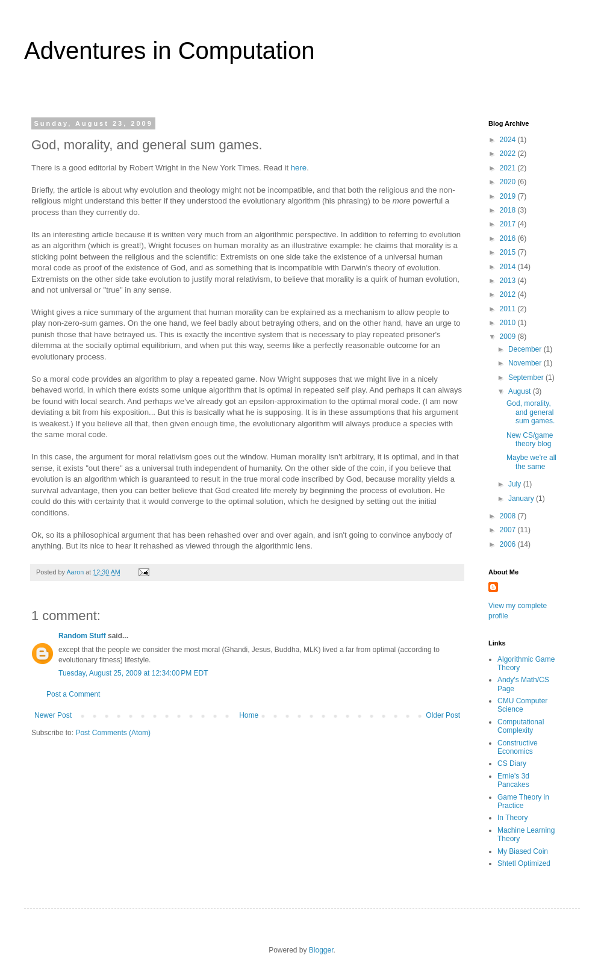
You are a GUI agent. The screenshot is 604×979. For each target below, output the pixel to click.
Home (248, 715)
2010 (509, 323)
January (522, 498)
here (299, 167)
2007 (509, 530)
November (526, 363)
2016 (509, 238)
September (527, 377)
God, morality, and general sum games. (530, 412)
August (520, 391)
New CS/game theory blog (529, 439)
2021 (509, 168)
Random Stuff (82, 636)
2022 (509, 153)
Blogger (321, 950)
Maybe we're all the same (531, 461)
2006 (509, 544)
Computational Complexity (520, 726)
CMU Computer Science (522, 705)
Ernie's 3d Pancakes (513, 780)
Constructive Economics (517, 747)
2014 (509, 267)
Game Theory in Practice (523, 801)
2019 (509, 196)
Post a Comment (73, 694)
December (526, 349)
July (515, 484)
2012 (509, 294)
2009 (509, 336)
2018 (509, 210)
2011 (509, 309)
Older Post (443, 715)
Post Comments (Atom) (113, 733)
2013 (509, 280)
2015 (509, 252)
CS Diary (511, 763)
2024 (509, 139)
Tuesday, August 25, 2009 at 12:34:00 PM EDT (133, 673)
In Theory (512, 817)
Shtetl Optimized (523, 863)
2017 (509, 224)
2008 (509, 516)
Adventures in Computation (169, 50)
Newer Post (53, 715)
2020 (509, 182)
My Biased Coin (522, 851)
